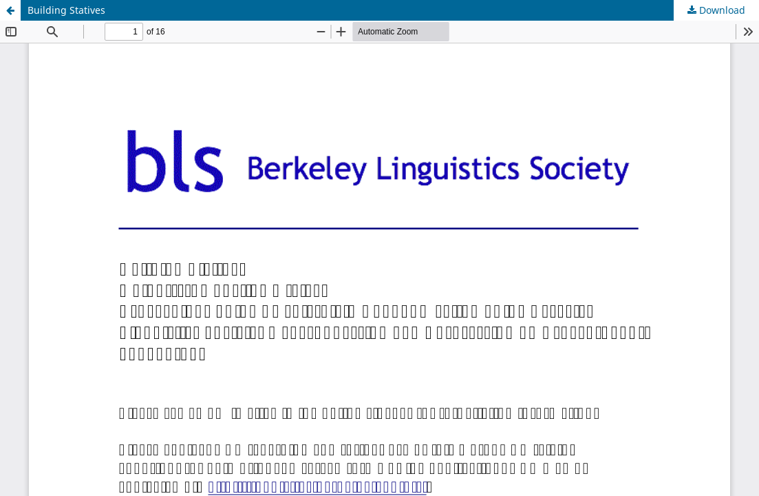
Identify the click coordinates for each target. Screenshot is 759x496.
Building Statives (66, 10)
